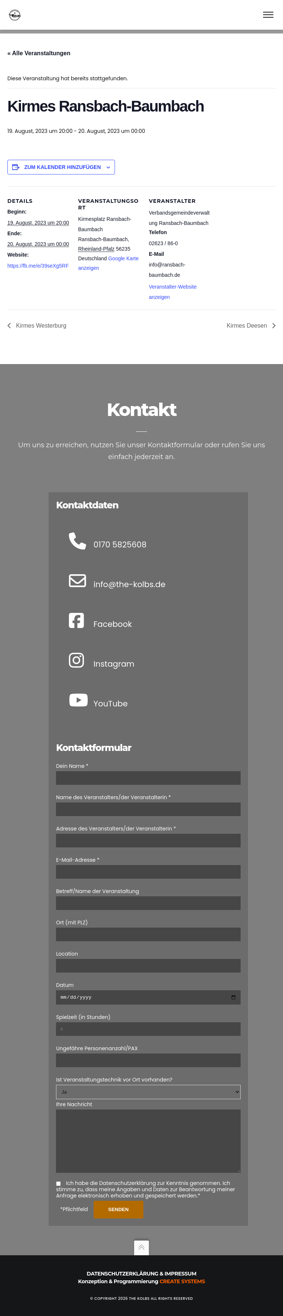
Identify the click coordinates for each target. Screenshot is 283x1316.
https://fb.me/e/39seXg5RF (38, 262)
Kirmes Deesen (248, 321)
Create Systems (182, 1281)
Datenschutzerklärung (122, 1273)
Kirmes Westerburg (40, 321)
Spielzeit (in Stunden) (83, 1006)
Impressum (180, 1273)
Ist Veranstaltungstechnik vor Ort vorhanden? (114, 1069)
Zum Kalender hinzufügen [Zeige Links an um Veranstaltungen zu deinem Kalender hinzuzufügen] (62, 163)
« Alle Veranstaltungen (38, 49)
